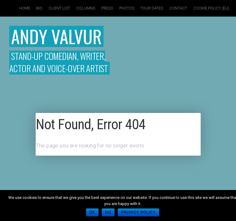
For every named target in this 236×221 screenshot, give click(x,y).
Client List (59, 8)
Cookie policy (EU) (211, 8)
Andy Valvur (56, 36)
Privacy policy (138, 212)
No (108, 212)
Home (24, 8)
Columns (85, 8)
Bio (39, 8)
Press (107, 8)
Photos (126, 8)
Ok (92, 212)
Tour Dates (151, 8)
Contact (178, 8)
